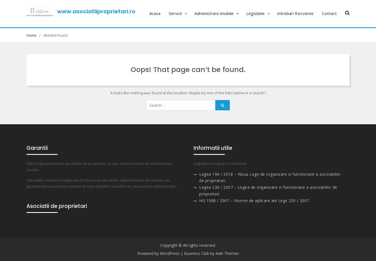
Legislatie (255, 13)
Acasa (154, 13)
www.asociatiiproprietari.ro (96, 11)
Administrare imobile (214, 13)
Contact (329, 13)
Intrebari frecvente (295, 13)
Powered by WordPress (158, 253)
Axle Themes (227, 253)
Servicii (175, 13)
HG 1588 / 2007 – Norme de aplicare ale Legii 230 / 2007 (254, 200)
